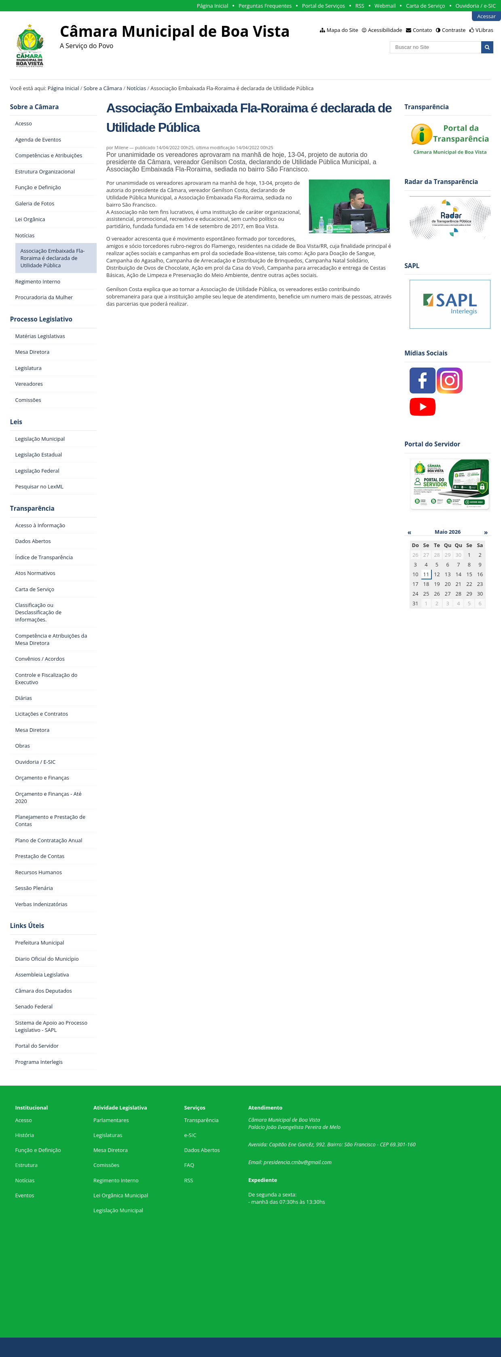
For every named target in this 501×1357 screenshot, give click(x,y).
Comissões (106, 1165)
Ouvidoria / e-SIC (475, 5)
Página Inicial (212, 5)
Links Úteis (27, 926)
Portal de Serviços (323, 5)
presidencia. (277, 1162)
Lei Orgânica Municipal (120, 1195)
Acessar (486, 16)
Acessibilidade (385, 30)
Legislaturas (107, 1135)
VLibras (484, 30)
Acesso (23, 1120)
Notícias (136, 88)
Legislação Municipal (118, 1210)
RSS (359, 5)
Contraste (453, 30)
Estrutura (26, 1165)
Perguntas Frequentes (265, 5)
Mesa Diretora (110, 1150)
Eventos (24, 1195)
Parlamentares (111, 1120)
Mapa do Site (342, 30)
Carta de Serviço (425, 5)
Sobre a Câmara (103, 88)
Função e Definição (38, 1150)
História (24, 1135)
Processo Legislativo (41, 319)
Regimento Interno (116, 1180)
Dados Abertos (202, 1150)
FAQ (189, 1165)
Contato (422, 30)
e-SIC (190, 1135)
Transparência (32, 508)
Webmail (384, 5)
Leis (16, 422)
